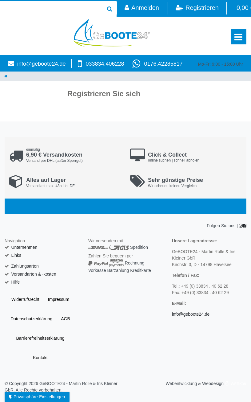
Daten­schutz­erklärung (31, 318)
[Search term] (51, 9)
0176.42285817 (163, 64)
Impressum (58, 299)
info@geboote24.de (41, 64)
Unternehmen (24, 247)
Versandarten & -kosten (33, 274)
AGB (65, 318)
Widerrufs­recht (25, 299)
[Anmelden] (142, 8)
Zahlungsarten (25, 266)
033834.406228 (105, 64)
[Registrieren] (197, 8)
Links (16, 255)
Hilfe (15, 282)
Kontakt (40, 357)
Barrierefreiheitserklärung (40, 338)
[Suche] (110, 9)
